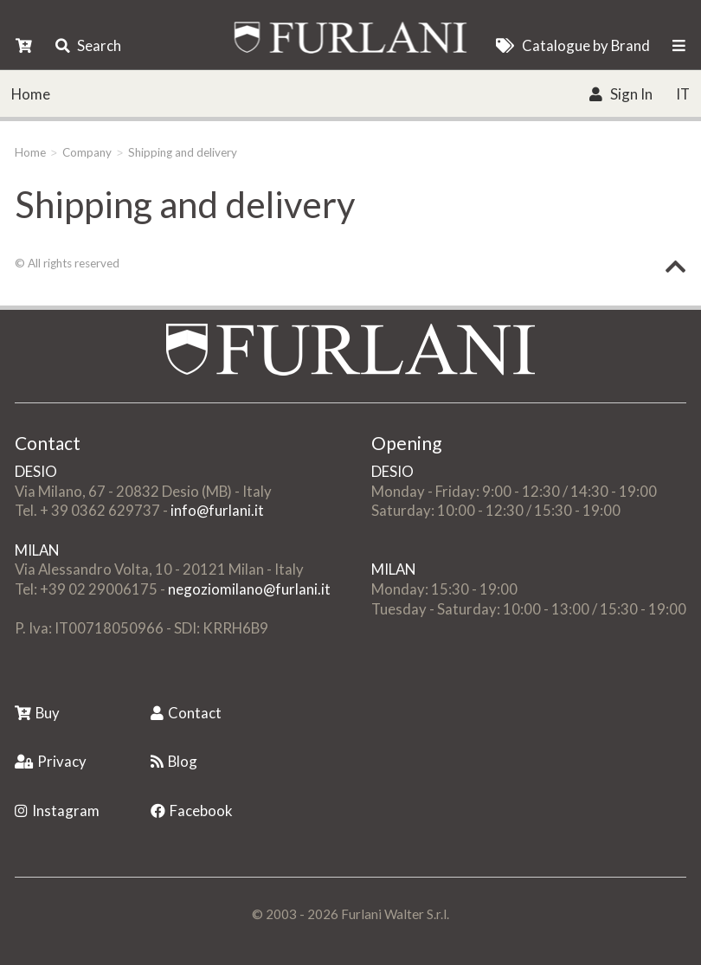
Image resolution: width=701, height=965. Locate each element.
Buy (37, 713)
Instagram (57, 810)
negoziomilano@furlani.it (249, 589)
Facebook (192, 810)
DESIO (36, 471)
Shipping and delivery (182, 152)
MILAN (37, 550)
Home (30, 94)
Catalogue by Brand (572, 45)
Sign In (620, 94)
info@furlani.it (217, 510)
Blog (174, 761)
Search (88, 45)
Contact (186, 713)
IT (683, 94)
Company (87, 152)
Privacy (51, 761)
